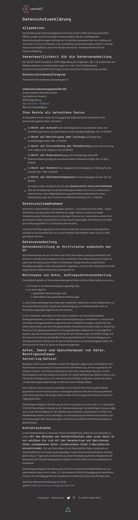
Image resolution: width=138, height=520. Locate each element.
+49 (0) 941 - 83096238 (38, 103)
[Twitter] (69, 497)
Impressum (43, 497)
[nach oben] (68, 509)
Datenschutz (57, 497)
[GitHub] (74, 497)
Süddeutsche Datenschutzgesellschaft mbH (52, 485)
